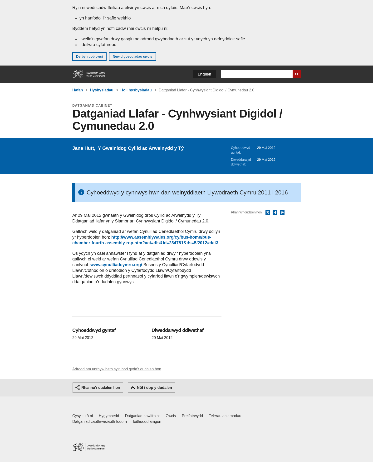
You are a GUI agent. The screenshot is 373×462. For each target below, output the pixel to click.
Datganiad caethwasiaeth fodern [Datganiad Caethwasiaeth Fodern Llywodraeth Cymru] (99, 422)
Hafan (77, 90)
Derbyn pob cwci (89, 56)
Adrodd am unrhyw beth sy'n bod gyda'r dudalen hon (116, 369)
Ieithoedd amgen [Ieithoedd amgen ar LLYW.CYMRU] (147, 422)
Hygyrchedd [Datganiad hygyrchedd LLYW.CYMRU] (109, 416)
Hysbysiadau (101, 90)
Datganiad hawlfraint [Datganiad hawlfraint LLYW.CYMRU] (142, 416)
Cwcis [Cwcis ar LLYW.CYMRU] (171, 416)
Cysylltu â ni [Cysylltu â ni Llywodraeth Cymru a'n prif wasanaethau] (82, 416)
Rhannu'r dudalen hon (100, 388)
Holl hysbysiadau (136, 90)
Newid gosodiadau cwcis (132, 56)
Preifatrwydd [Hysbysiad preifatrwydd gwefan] (192, 416)
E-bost (282, 212)
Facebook (275, 212)
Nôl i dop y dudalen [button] (154, 388)
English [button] (204, 74)
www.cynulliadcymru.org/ (116, 264)
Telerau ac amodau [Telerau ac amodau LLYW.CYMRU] (225, 416)
